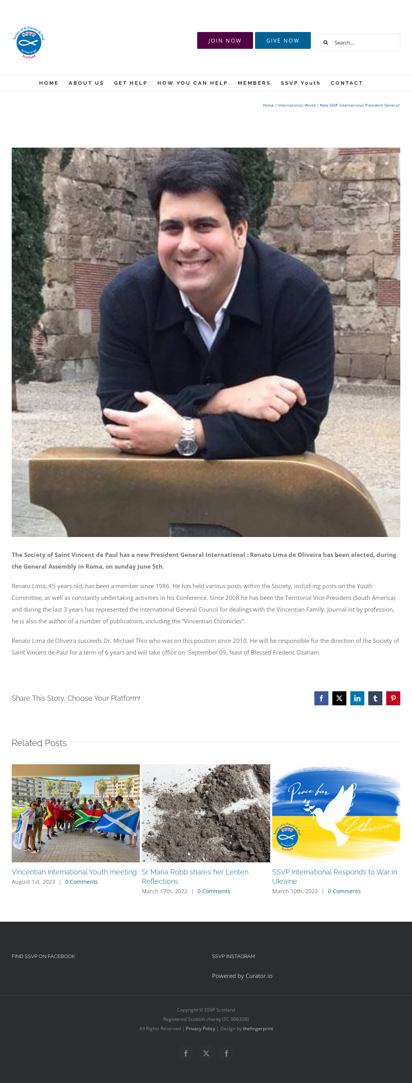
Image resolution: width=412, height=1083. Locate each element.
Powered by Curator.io (242, 976)
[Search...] (358, 42)
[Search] (325, 42)
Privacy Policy (200, 1028)
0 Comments (81, 881)
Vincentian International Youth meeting (74, 872)
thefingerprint (258, 1028)
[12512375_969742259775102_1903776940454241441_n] (206, 342)
